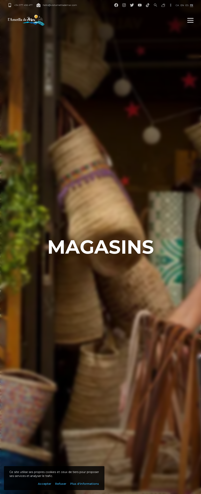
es (186, 5)
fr (191, 5)
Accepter (44, 484)
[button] (190, 20)
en (182, 5)
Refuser (60, 484)
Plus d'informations (84, 484)
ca (177, 5)
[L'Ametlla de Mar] (26, 20)
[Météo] (163, 5)
